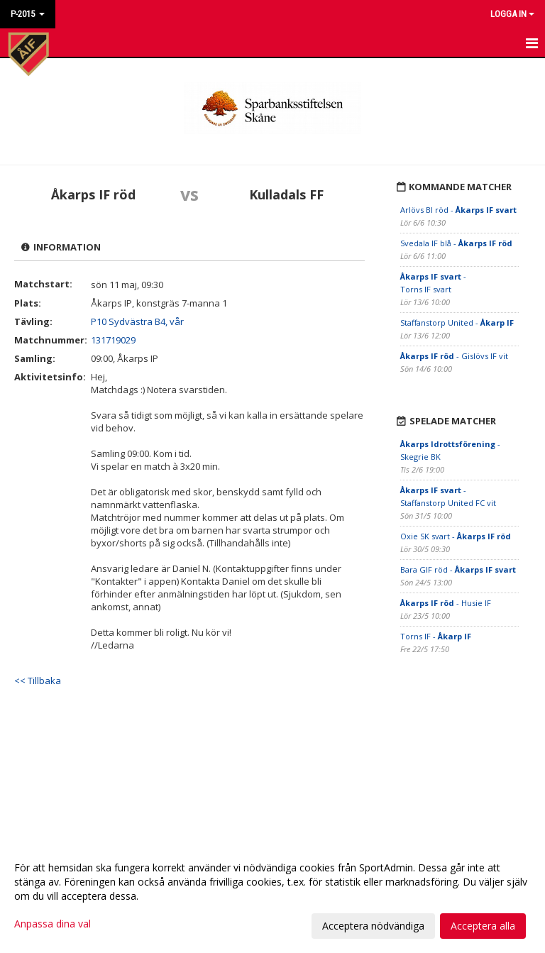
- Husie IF (445, 602)
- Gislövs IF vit (454, 356)
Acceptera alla (483, 925)
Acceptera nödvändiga (373, 925)
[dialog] (272, 896)
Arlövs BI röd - (458, 209)
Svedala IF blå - (456, 243)
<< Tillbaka (37, 680)
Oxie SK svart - (455, 536)
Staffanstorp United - (457, 322)
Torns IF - (435, 636)
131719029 (113, 340)
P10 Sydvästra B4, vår (137, 321)
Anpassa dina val (52, 924)
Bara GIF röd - (458, 569)
